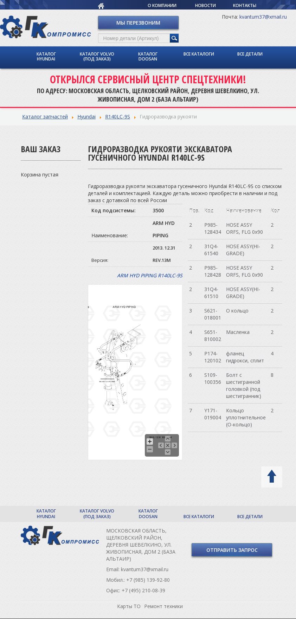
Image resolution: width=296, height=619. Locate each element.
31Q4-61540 (211, 250)
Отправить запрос (232, 550)
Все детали (250, 54)
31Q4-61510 (211, 292)
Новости (205, 5)
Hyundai (86, 116)
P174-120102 (212, 357)
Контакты (244, 5)
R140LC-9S (117, 116)
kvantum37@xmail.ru (263, 16)
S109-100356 (212, 378)
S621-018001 (212, 314)
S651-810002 (212, 335)
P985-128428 (212, 271)
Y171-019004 (212, 414)
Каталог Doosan (147, 56)
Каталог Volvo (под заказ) (97, 56)
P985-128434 (212, 228)
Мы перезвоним (138, 22)
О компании (162, 5)
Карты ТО (129, 606)
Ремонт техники (163, 606)
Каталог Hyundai (46, 56)
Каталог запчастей (45, 116)
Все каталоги (199, 54)
